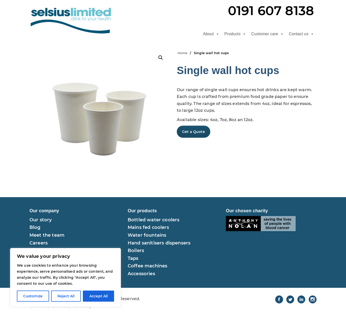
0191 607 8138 (271, 10)
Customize (33, 296)
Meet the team (46, 235)
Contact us (301, 34)
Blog (35, 227)
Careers (38, 243)
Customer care (267, 34)
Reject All (66, 296)
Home (183, 53)
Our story (40, 220)
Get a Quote (193, 131)
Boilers (136, 250)
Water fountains (147, 235)
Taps (133, 258)
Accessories (141, 273)
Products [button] (235, 34)
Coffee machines (147, 266)
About (211, 34)
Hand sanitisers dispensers (159, 243)
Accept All (98, 296)
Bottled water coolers (153, 220)
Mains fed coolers (148, 227)
